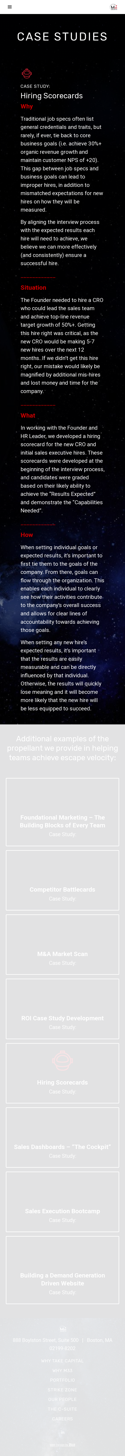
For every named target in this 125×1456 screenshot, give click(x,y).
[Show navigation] (9, 7)
